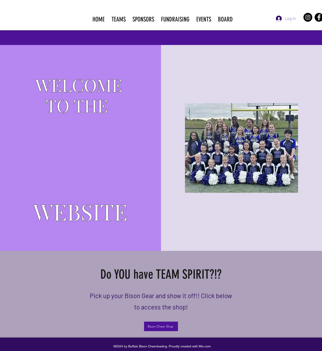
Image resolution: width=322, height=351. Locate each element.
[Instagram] (307, 17)
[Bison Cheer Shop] (161, 326)
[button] (118, 19)
